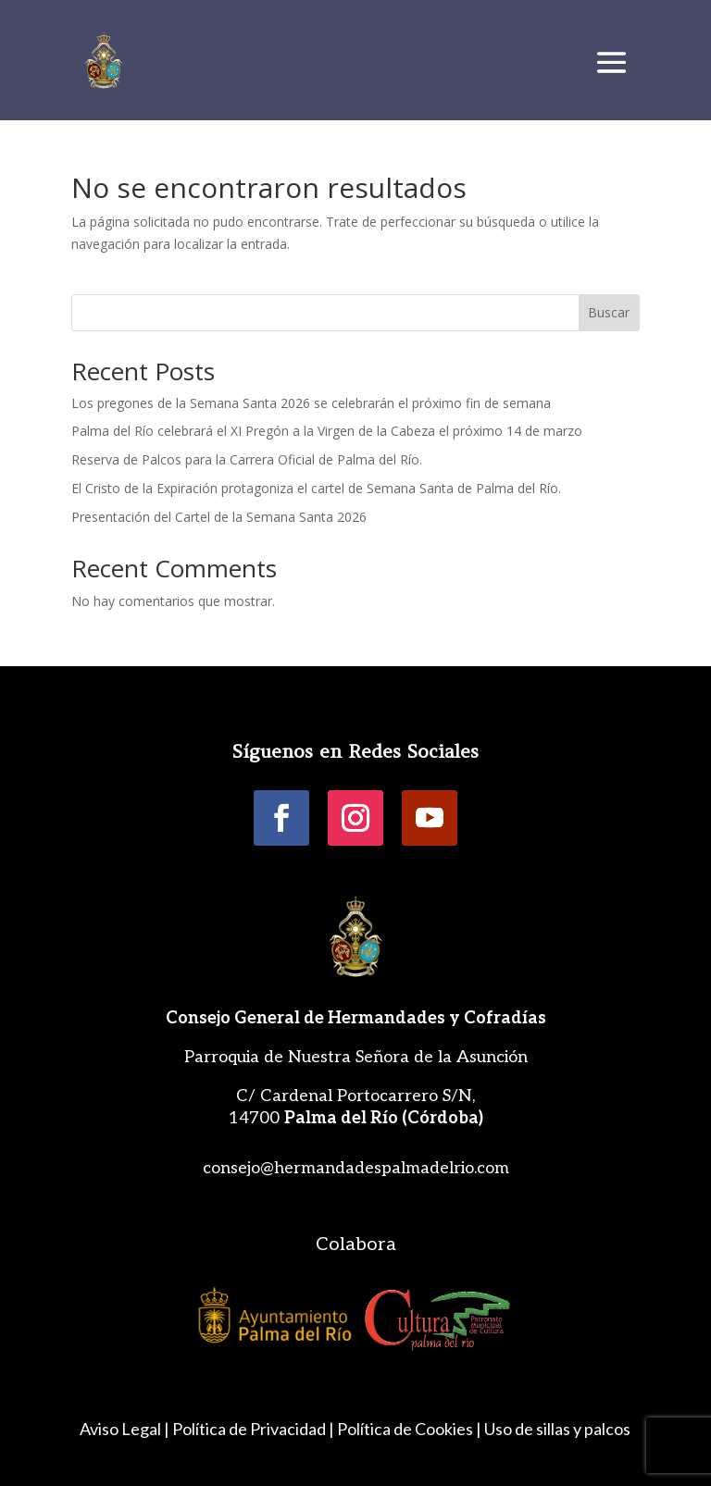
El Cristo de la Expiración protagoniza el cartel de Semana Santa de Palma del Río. (318, 488)
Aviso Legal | (124, 1428)
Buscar (609, 312)
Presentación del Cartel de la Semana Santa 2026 (219, 517)
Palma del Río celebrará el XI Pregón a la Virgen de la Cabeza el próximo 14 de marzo (326, 431)
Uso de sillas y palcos (557, 1428)
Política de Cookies (405, 1428)
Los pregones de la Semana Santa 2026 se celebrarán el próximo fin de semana (311, 403)
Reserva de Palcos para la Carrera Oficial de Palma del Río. (246, 459)
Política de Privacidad (249, 1428)
